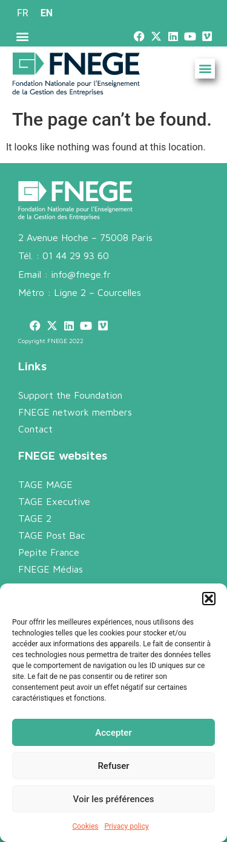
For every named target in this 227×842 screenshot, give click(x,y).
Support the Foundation (70, 395)
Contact (35, 428)
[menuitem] (23, 13)
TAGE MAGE (45, 484)
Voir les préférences (113, 799)
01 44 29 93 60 (75, 255)
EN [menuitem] (47, 13)
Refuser (113, 765)
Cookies (85, 826)
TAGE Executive (54, 501)
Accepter (113, 732)
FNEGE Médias (50, 569)
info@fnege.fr (81, 274)
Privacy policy (126, 826)
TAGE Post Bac (51, 535)
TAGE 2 (34, 518)
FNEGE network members (75, 412)
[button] (209, 599)
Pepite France (48, 552)
